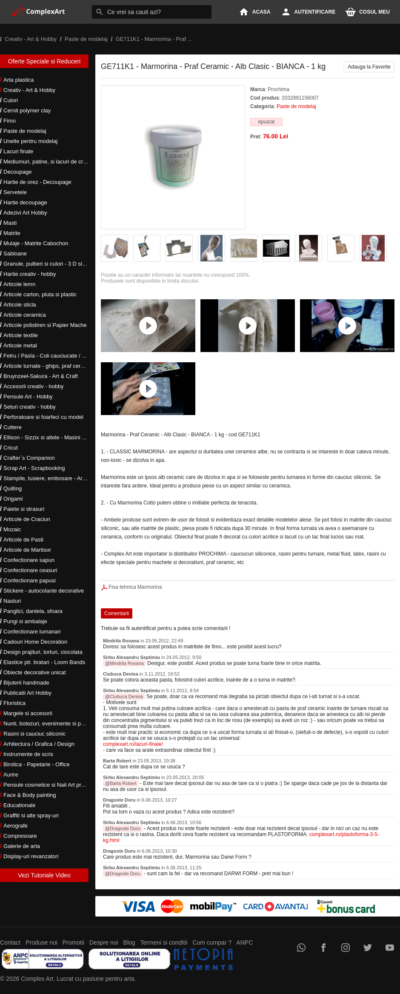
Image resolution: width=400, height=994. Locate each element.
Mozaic (12, 529)
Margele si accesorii (27, 713)
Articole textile (20, 335)
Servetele (15, 192)
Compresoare (20, 836)
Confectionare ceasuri (30, 570)
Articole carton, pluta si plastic (40, 294)
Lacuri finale (18, 151)
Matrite (11, 233)
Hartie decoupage (25, 202)
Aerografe (15, 825)
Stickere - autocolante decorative (43, 590)
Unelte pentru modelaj (30, 141)
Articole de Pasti (23, 539)
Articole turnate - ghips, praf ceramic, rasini (56, 366)
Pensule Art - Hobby (28, 396)
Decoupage (17, 172)
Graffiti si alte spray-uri (31, 815)
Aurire (10, 774)
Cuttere (12, 427)
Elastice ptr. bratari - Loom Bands (44, 662)
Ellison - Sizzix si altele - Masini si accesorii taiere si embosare (79, 437)
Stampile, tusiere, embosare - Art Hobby (52, 478)
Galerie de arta (21, 846)
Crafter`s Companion (29, 458)
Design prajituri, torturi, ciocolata (43, 652)
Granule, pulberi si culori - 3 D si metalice (53, 264)
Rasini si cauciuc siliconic (34, 733)
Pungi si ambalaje (25, 621)
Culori (10, 100)
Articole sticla (19, 304)
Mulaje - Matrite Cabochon (35, 243)
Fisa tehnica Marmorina (135, 587)
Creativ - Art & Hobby (29, 90)
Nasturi (12, 601)
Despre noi (103, 942)
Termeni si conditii (163, 942)
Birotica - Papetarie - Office (36, 764)
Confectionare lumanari (31, 631)
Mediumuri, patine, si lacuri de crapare (50, 161)
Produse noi (41, 942)
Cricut (10, 447)
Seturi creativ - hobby (29, 407)
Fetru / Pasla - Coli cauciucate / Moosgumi (55, 355)
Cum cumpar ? (211, 942)
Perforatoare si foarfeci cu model (43, 417)
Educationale (19, 805)
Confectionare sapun (28, 560)
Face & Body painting (29, 795)
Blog (129, 942)
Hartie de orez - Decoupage (37, 182)
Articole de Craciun (26, 519)
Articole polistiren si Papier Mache (45, 325)
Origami (13, 499)
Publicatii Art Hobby (27, 693)
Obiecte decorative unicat (34, 672)
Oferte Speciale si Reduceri (44, 61)
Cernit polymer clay (27, 110)
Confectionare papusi (29, 580)
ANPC (244, 942)
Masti (10, 223)
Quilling (12, 488)
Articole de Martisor (27, 550)
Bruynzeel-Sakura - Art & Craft (40, 376)
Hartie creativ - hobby (29, 274)
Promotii (73, 942)
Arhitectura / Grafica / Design (38, 744)
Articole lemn (19, 284)
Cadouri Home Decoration (35, 642)
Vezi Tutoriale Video (44, 875)
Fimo (9, 120)
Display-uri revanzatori (30, 856)
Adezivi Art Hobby (25, 212)
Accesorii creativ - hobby (33, 386)
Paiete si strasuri (23, 509)
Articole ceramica (24, 315)
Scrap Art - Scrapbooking (34, 468)
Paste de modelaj (24, 131)
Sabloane (15, 253)
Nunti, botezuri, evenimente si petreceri (51, 723)
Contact (10, 942)
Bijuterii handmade (26, 682)
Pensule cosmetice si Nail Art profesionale (54, 785)
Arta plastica (18, 80)
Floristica (14, 703)
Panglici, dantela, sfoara (33, 611)
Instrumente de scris (28, 754)
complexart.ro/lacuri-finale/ (133, 744)
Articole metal (20, 345)
